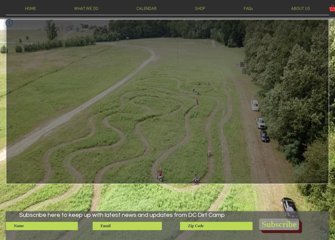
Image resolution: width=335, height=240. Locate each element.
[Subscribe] (279, 224)
